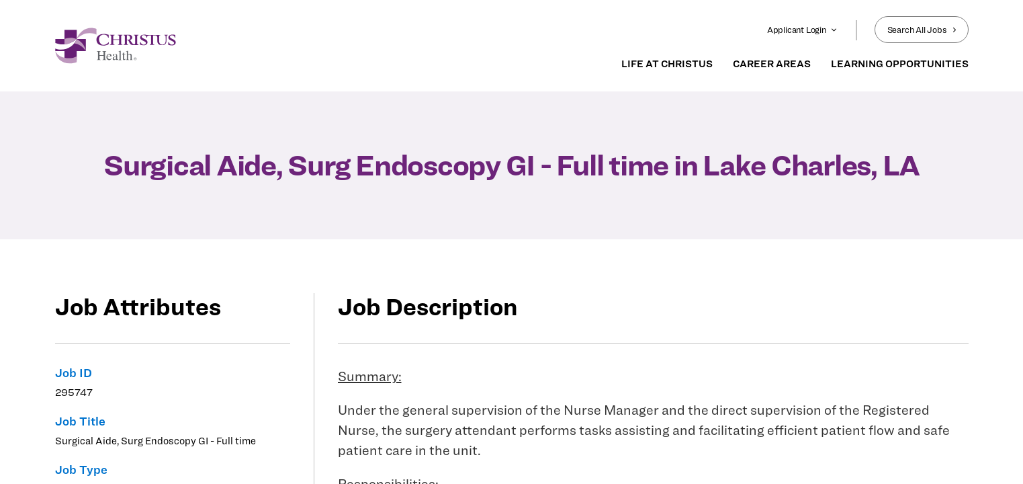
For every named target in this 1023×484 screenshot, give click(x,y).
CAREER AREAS (772, 64)
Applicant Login (802, 29)
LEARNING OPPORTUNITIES (900, 64)
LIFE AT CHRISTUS (667, 64)
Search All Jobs (921, 29)
